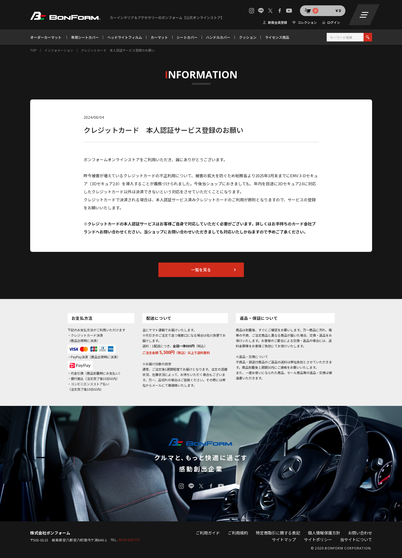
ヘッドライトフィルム (124, 37)
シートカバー (187, 37)
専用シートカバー (85, 37)
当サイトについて (356, 539)
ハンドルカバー (218, 37)
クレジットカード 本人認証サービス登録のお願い (118, 50)
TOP (33, 50)
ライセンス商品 (277, 37)
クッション (247, 37)
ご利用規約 (238, 533)
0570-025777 (129, 540)
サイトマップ (284, 539)
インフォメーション (58, 50)
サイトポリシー (318, 539)
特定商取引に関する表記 (278, 533)
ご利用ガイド (208, 533)
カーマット (159, 37)
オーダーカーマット (45, 37)
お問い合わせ (360, 533)
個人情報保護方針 (324, 533)
